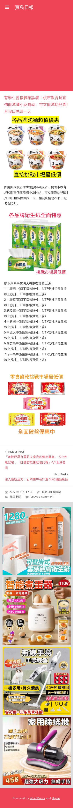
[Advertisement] (36, 52)
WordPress (37, 798)
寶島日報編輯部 (51, 492)
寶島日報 (24, 7)
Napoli (56, 798)
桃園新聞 (15, 496)
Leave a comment (42, 496)
